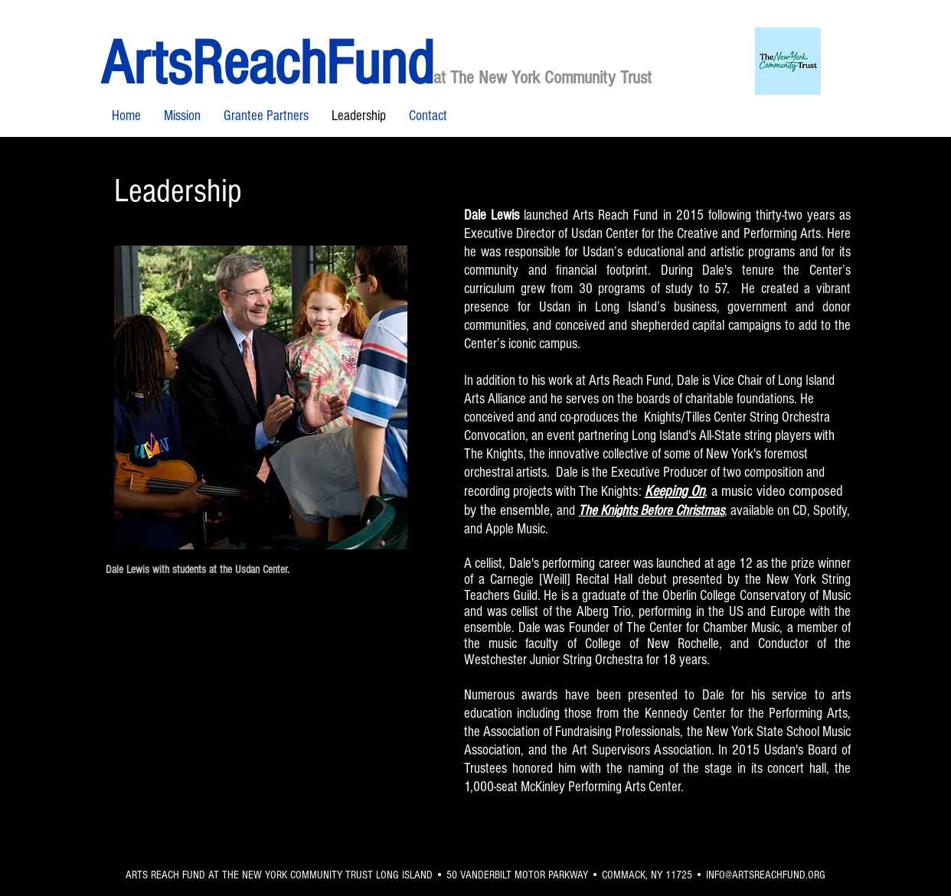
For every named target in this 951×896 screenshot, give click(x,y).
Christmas (699, 511)
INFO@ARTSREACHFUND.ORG (765, 874)
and (566, 511)
